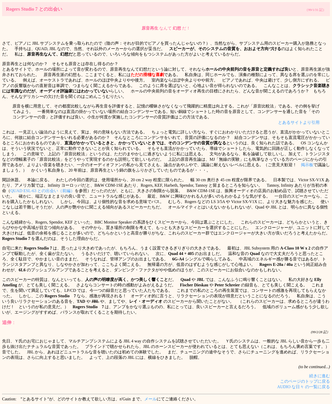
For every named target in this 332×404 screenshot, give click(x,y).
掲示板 (307, 165)
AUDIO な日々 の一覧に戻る (303, 387)
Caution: (9, 399)
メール (150, 399)
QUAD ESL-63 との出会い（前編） (42, 190)
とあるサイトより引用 (299, 122)
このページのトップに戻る (305, 381)
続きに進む (319, 376)
